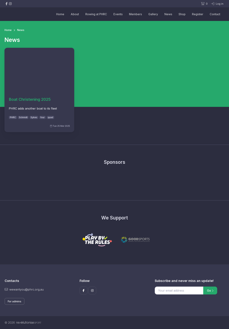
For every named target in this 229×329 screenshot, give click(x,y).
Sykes (34, 117)
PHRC (13, 117)
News (168, 14)
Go (210, 290)
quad (50, 117)
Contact (215, 14)
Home (60, 14)
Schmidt (23, 117)
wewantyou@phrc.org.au (24, 289)
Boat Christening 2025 (30, 99)
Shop (182, 14)
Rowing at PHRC (96, 14)
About (75, 14)
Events (118, 14)
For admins (14, 301)
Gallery (153, 14)
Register (197, 14)
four (42, 117)
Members (135, 14)
